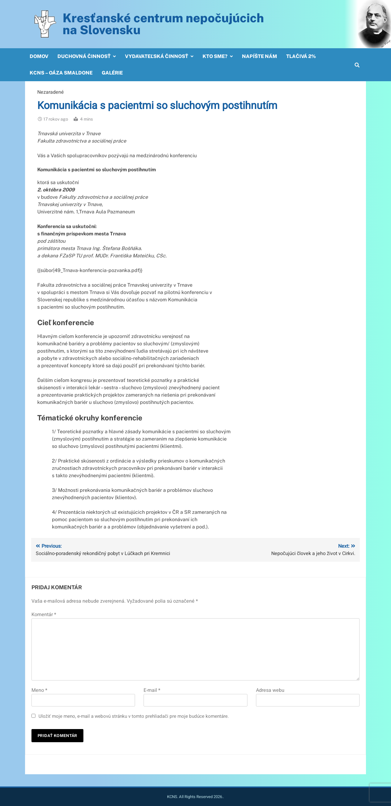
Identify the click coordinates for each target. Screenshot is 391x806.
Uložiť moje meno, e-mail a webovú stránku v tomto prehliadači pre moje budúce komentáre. (133, 716)
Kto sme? (215, 56)
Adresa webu (270, 690)
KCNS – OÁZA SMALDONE (61, 73)
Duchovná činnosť (84, 56)
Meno (39, 690)
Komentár (43, 614)
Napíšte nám (259, 56)
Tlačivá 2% (301, 56)
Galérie (112, 73)
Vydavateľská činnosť (156, 56)
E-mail (152, 690)
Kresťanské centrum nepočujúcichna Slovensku (163, 24)
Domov (39, 56)
